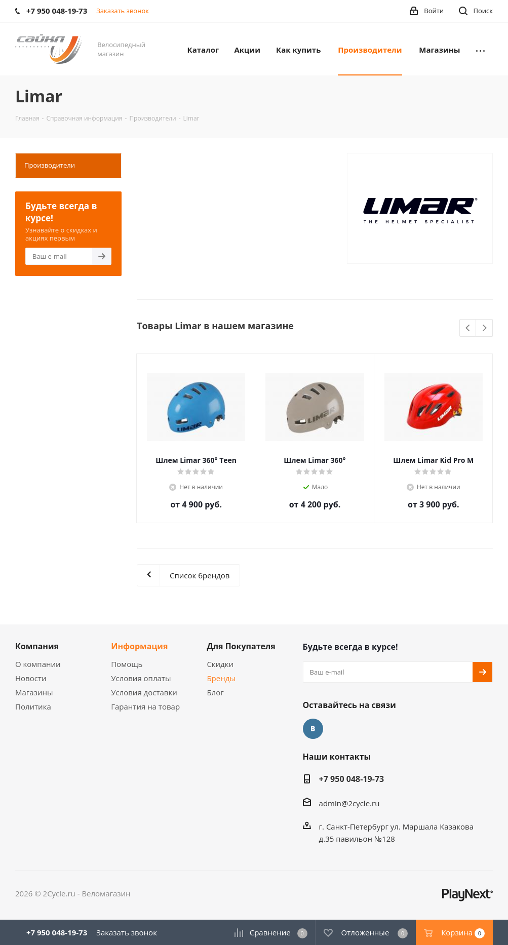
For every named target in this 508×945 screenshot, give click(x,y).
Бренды (221, 678)
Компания (37, 646)
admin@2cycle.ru (349, 803)
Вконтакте (313, 729)
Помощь (126, 664)
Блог (215, 692)
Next (484, 328)
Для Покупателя (241, 646)
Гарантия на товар (145, 706)
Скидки (220, 664)
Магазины (34, 692)
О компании (38, 664)
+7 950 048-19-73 (351, 778)
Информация (139, 646)
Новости (31, 678)
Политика (33, 706)
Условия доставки (144, 692)
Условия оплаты (141, 678)
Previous (468, 328)
